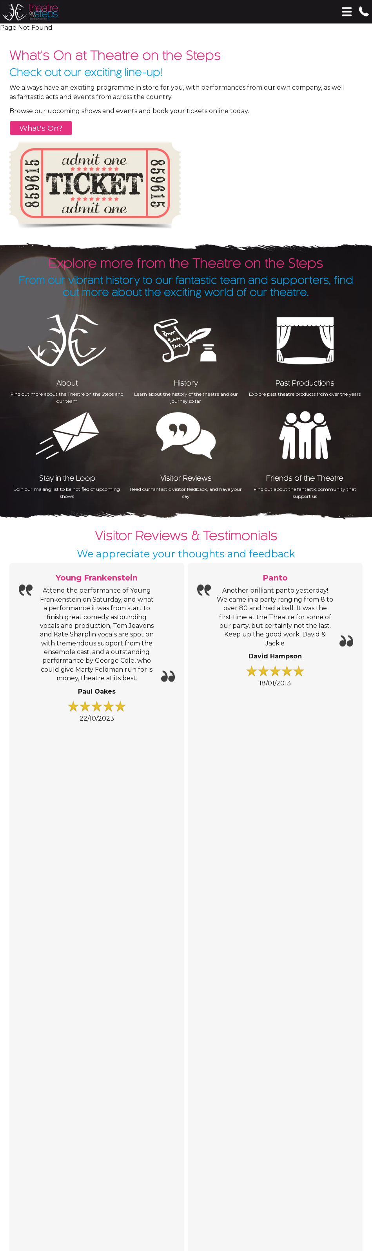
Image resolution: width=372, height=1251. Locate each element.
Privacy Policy (289, 1133)
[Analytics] (186, 1162)
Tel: (13, 933)
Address (20, 960)
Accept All (17, 1187)
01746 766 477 (44, 933)
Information (46, 771)
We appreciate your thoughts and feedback (186, 554)
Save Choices (58, 1187)
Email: (17, 947)
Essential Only (103, 1187)
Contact (34, 911)
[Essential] (2, 1146)
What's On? (41, 128)
